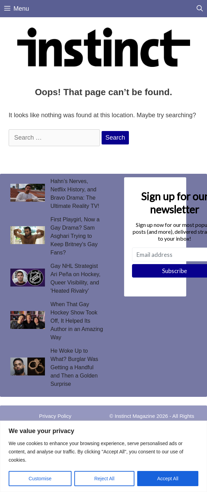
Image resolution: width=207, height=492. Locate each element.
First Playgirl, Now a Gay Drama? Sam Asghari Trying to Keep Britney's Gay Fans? (75, 236)
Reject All (104, 478)
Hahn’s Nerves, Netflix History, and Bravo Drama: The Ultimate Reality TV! (74, 193)
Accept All (167, 478)
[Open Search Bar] (199, 9)
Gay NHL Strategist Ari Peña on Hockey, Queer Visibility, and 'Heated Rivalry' (75, 278)
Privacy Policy (55, 416)
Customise (40, 478)
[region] (103, 456)
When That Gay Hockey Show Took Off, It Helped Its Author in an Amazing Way (76, 320)
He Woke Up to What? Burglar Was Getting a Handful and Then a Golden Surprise (74, 367)
